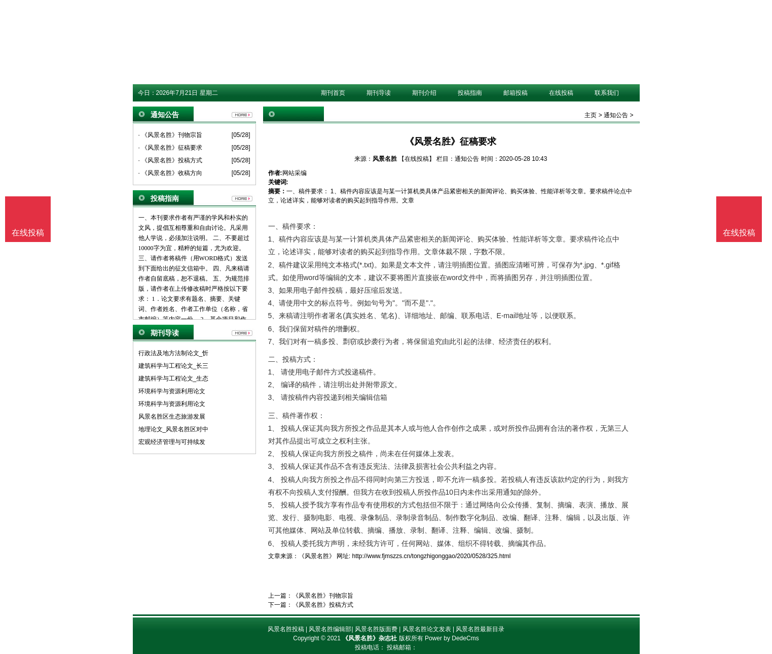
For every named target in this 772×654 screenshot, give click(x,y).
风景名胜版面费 (376, 629)
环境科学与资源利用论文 (171, 391)
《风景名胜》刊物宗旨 (322, 595)
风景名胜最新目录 (480, 629)
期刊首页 (333, 92)
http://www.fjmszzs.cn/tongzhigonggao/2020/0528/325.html (431, 556)
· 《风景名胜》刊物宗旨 (170, 135)
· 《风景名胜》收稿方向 (170, 173)
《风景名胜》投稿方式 (322, 604)
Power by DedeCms (452, 638)
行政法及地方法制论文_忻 (173, 353)
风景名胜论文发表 (426, 629)
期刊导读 (378, 92)
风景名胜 (385, 158)
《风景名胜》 (317, 556)
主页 (590, 115)
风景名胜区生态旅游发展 (171, 416)
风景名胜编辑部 (330, 629)
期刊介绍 (424, 92)
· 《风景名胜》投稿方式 (170, 160)
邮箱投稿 (515, 92)
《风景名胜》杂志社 (369, 638)
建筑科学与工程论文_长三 (173, 365)
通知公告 (616, 115)
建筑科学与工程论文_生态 (173, 378)
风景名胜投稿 (286, 629)
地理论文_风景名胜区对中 (173, 429)
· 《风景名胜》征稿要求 (170, 147)
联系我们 (607, 92)
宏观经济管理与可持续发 (171, 441)
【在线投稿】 (416, 158)
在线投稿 (561, 92)
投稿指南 (470, 92)
